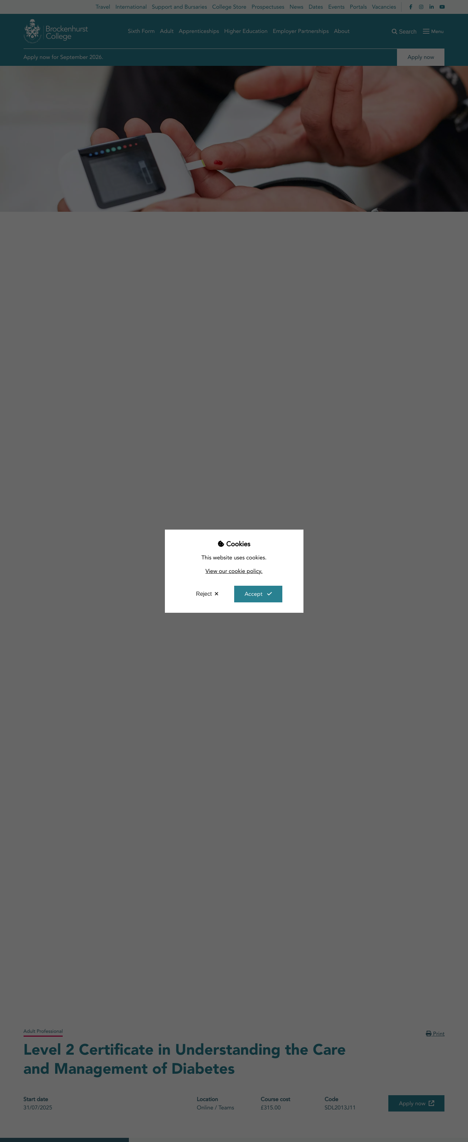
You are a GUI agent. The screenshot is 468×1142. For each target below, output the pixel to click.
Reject (204, 594)
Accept (254, 594)
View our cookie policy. (234, 571)
